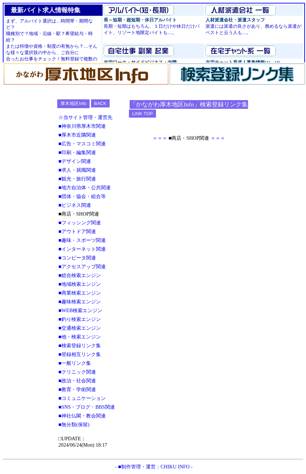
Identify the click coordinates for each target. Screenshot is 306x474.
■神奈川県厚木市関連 (82, 126)
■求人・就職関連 (77, 170)
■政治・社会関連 (77, 380)
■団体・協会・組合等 (82, 196)
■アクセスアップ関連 (82, 266)
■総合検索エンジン (79, 275)
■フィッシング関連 (79, 222)
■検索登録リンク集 (79, 345)
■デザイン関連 (74, 161)
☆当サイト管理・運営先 (85, 117)
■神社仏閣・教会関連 (82, 416)
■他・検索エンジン (79, 337)
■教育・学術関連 (77, 389)
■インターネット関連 (82, 249)
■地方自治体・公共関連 (84, 187)
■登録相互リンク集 (79, 354)
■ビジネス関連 (74, 205)
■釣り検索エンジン (79, 319)
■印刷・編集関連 (77, 152)
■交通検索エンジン (79, 328)
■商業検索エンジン (79, 293)
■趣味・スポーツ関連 (82, 240)
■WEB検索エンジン (80, 310)
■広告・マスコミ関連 (82, 143)
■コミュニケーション (82, 398)
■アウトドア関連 (77, 231)
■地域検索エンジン (79, 284)
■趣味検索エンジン (79, 301)
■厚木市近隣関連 (77, 135)
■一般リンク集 (74, 363)
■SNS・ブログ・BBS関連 (86, 407)
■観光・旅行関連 (77, 179)
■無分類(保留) (73, 424)
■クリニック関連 (77, 372)
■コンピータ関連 (77, 258)
